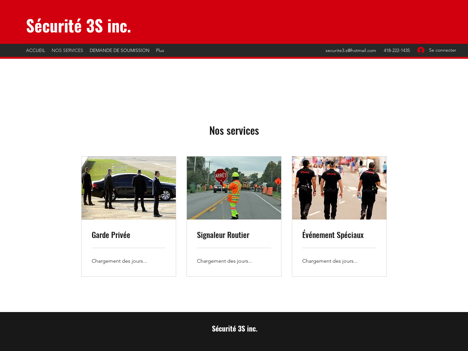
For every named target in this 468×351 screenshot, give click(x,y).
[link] (129, 235)
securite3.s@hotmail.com (351, 50)
